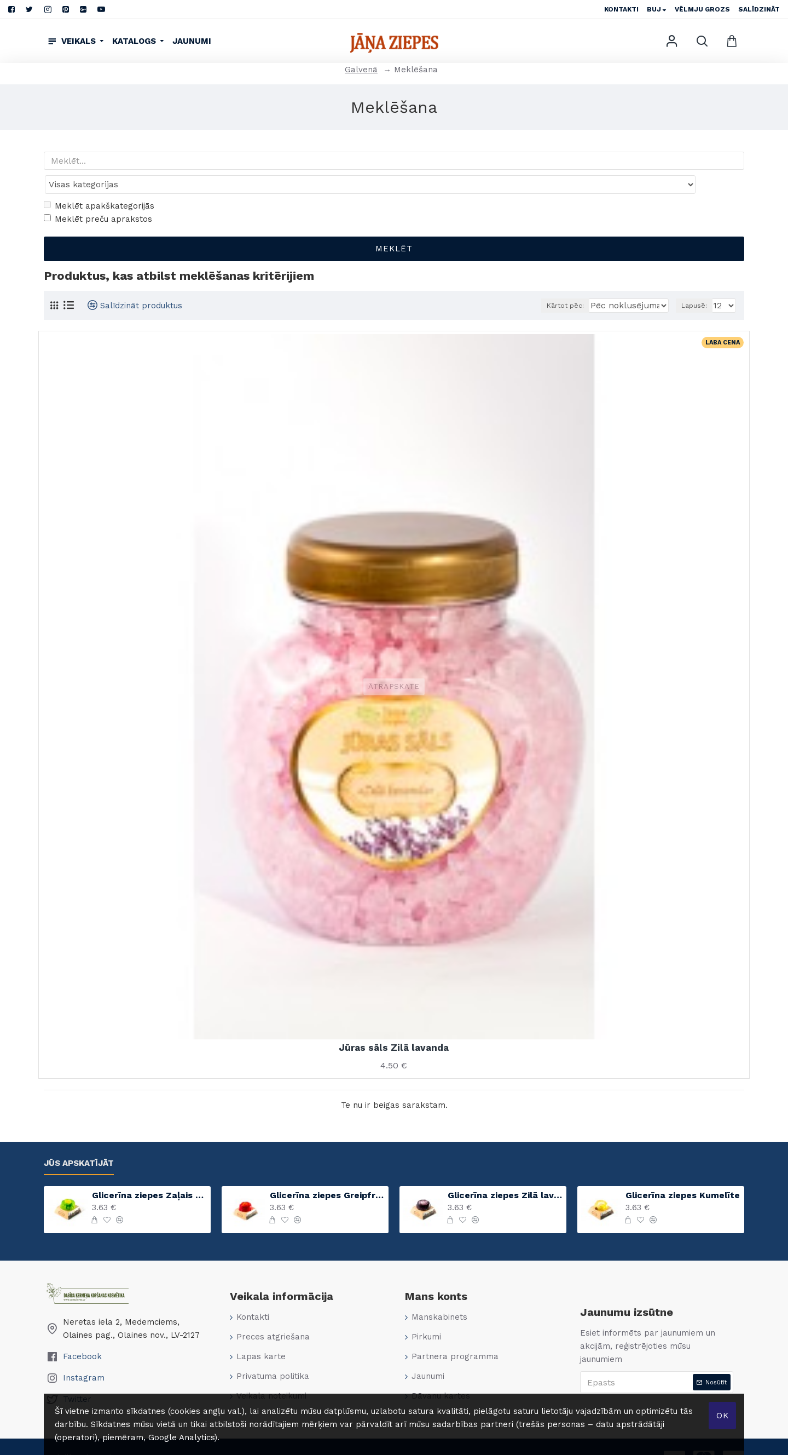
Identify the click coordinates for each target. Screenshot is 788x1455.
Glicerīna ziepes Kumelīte (682, 1174)
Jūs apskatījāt (79, 1142)
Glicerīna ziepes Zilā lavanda (505, 1174)
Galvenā (361, 69)
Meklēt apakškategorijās (99, 184)
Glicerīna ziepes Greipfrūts (327, 1174)
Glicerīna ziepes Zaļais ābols (149, 1174)
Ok (722, 1416)
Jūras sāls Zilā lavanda (394, 1026)
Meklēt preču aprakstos (98, 198)
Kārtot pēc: (571, 284)
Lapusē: (696, 284)
